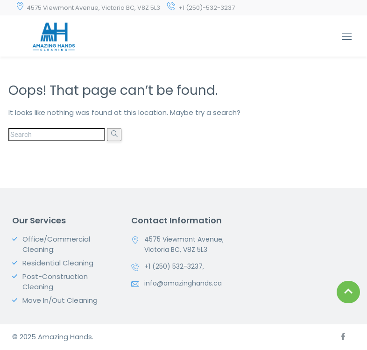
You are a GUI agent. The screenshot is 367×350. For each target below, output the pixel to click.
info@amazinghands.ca (183, 283)
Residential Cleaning (57, 263)
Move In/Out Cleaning (60, 300)
